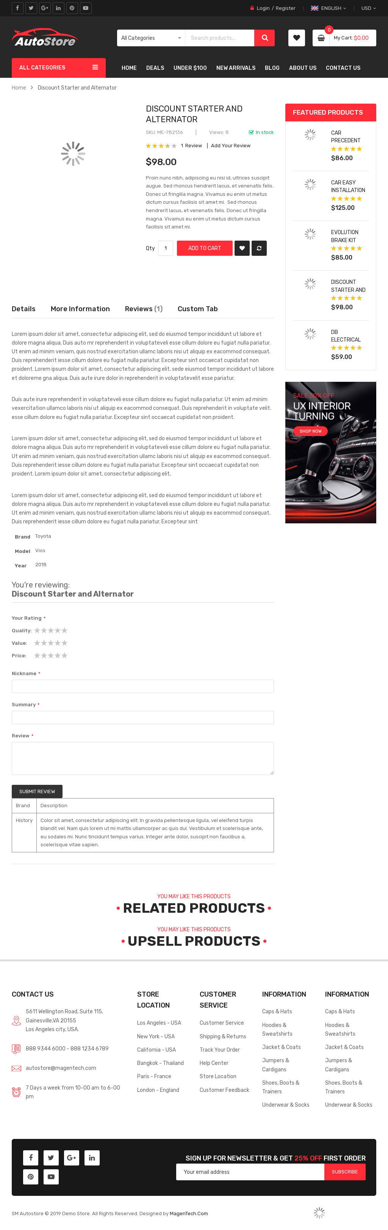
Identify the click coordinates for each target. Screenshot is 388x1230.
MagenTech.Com (189, 1213)
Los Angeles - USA (159, 1023)
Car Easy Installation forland (348, 190)
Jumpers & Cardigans (275, 1064)
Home (19, 88)
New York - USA (156, 1036)
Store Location (218, 1076)
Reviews (144, 309)
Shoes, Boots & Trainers (280, 1087)
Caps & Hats (277, 1011)
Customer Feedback (224, 1090)
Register (286, 8)
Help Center (214, 1063)
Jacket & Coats (281, 1047)
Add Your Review (230, 145)
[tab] (198, 308)
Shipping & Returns (223, 1036)
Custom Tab (198, 309)
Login (263, 8)
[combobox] (220, 38)
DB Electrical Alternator (347, 340)
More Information (80, 309)
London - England (158, 1090)
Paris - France (154, 1076)
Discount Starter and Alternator (348, 290)
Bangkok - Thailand (160, 1063)
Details (24, 309)
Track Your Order (220, 1050)
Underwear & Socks (286, 1105)
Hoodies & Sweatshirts (277, 1029)
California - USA (156, 1050)
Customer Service (222, 1023)
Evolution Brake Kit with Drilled (347, 240)
